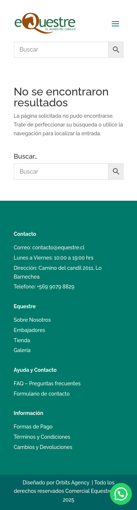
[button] (121, 494)
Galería (22, 350)
